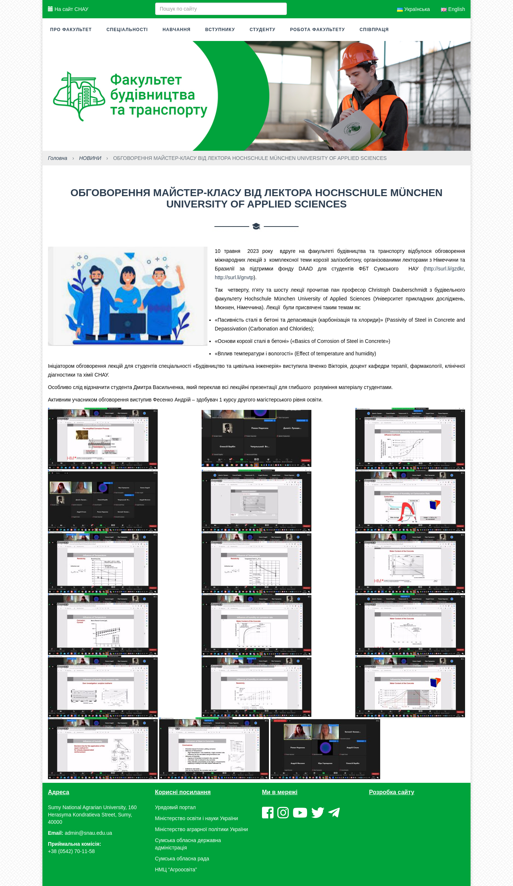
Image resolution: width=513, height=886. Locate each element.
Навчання (176, 29)
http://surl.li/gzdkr (444, 269)
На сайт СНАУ (68, 9)
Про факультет (71, 29)
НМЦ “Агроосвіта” (176, 869)
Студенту (263, 29)
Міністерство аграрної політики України (201, 829)
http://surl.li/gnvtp (234, 277)
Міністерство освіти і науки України (196, 818)
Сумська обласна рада (182, 858)
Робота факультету (317, 29)
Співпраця (374, 29)
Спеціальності (127, 29)
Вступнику (220, 29)
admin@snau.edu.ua (88, 833)
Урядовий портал (175, 807)
